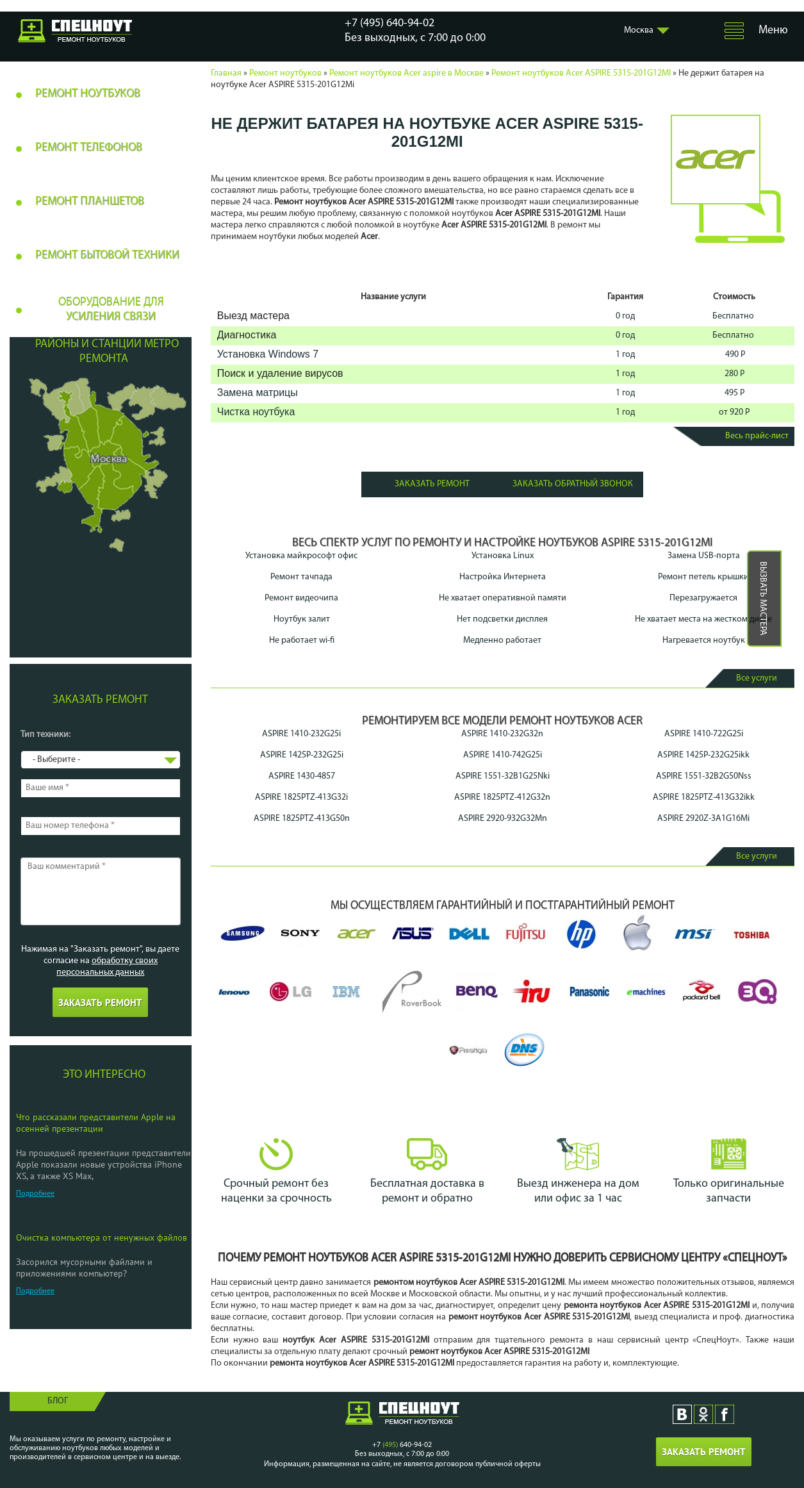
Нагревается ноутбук (703, 640)
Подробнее (35, 1194)
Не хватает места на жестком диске (703, 619)
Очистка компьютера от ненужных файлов (101, 1237)
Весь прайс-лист (757, 436)
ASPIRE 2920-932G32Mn (502, 818)
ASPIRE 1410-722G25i (703, 734)
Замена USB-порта (704, 556)
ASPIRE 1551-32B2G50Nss (703, 776)
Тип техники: (45, 735)
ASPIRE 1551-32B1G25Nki (502, 776)
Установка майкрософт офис (301, 556)
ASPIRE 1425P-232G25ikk (703, 755)
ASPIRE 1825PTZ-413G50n (302, 818)
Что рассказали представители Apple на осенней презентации (96, 1122)
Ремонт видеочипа (301, 598)
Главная (226, 73)
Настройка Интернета (502, 577)
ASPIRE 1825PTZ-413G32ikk (704, 797)
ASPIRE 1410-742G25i (502, 755)
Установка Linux (503, 556)
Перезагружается (703, 598)
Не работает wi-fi (301, 640)
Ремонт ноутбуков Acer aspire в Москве (406, 73)
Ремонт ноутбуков (285, 73)
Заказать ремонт (432, 484)
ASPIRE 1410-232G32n (502, 734)
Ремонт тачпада (301, 577)
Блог (57, 1401)
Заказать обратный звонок (573, 484)
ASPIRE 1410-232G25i (301, 734)
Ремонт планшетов (89, 201)
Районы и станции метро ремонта (107, 351)
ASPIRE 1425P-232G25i (301, 755)
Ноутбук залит (302, 619)
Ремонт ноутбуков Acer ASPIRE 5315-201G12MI (581, 73)
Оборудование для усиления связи (111, 309)
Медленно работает (502, 640)
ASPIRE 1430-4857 (301, 776)
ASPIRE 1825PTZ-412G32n (502, 797)
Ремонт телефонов (88, 148)
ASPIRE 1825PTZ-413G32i (301, 797)
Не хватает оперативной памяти (502, 598)
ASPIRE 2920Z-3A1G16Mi (703, 818)
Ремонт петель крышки (703, 577)
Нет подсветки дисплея (502, 619)
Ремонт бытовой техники (107, 255)
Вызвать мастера (762, 598)
